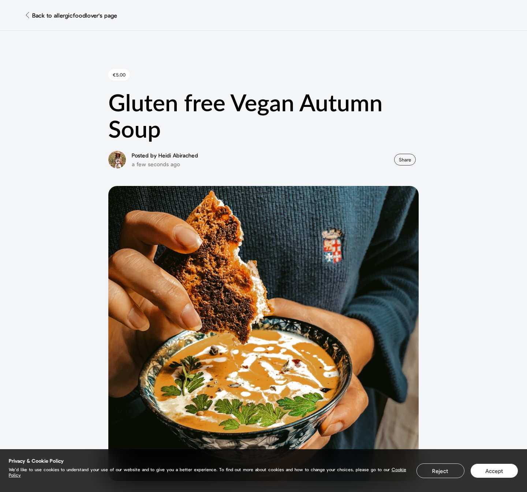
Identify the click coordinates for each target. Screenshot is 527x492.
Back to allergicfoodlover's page (74, 15)
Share (405, 160)
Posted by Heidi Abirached (165, 155)
